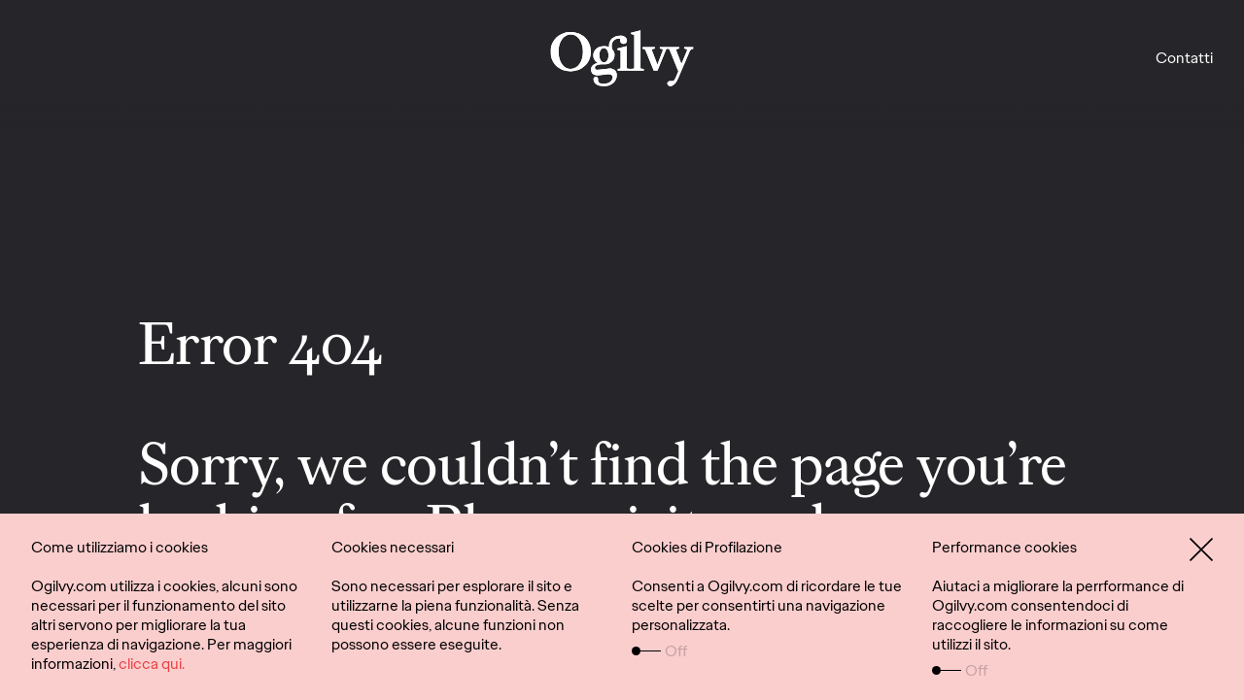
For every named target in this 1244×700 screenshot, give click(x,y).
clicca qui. (152, 663)
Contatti (1184, 58)
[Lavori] (622, 58)
